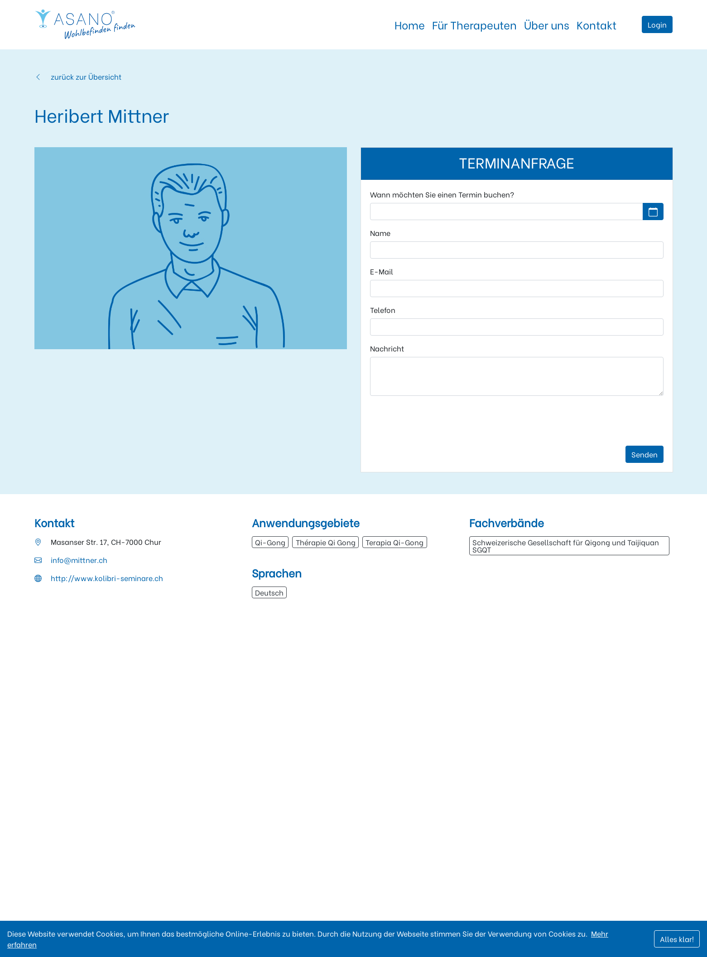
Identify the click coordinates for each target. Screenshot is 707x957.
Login (657, 24)
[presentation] (439, 420)
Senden (644, 454)
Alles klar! (677, 938)
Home (409, 24)
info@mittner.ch (79, 559)
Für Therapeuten (474, 24)
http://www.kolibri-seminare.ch (107, 577)
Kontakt (596, 24)
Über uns (546, 24)
